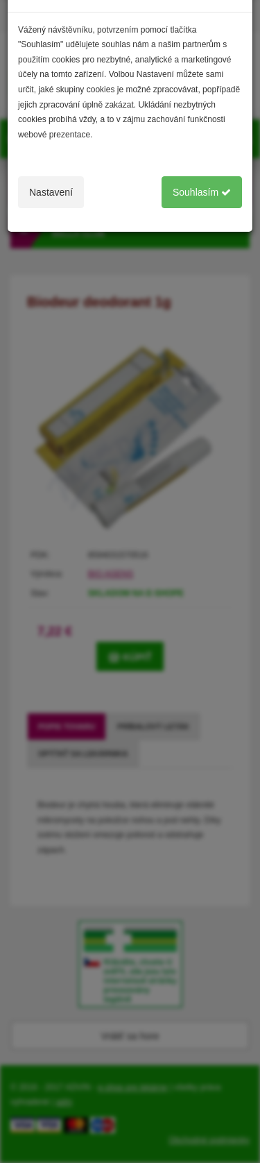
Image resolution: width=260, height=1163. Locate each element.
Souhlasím (202, 192)
